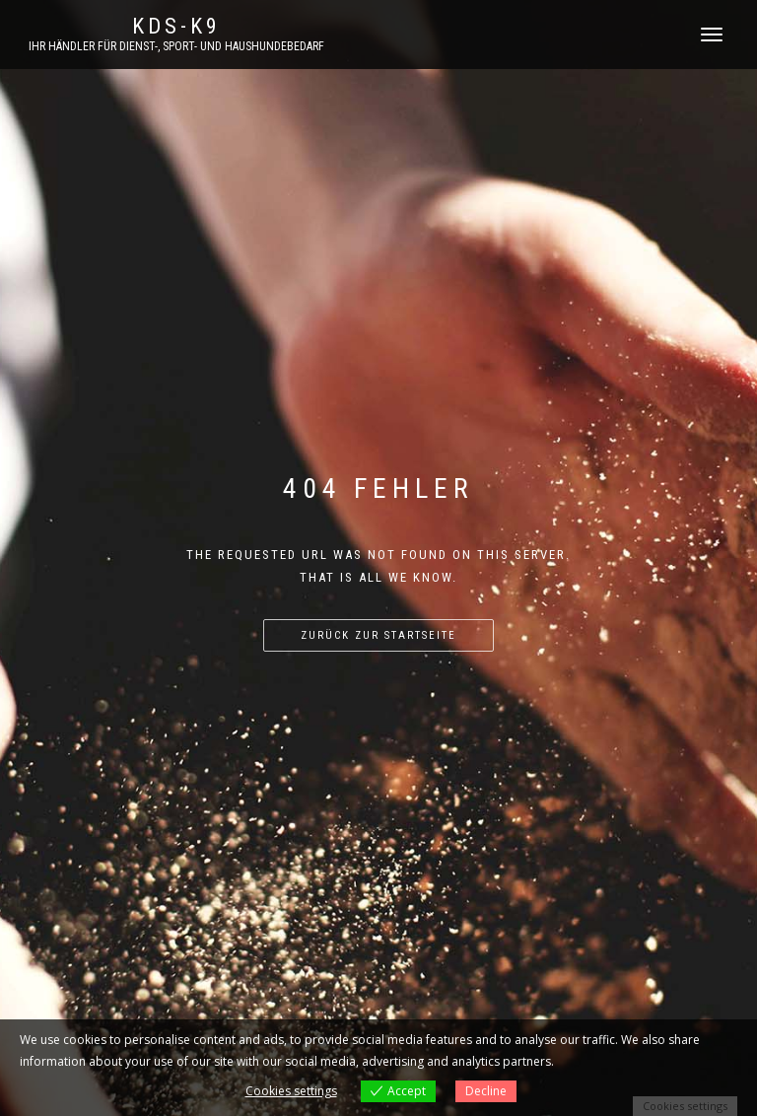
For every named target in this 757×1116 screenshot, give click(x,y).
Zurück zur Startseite (378, 635)
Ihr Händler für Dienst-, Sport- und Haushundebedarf (176, 46)
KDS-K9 (176, 26)
